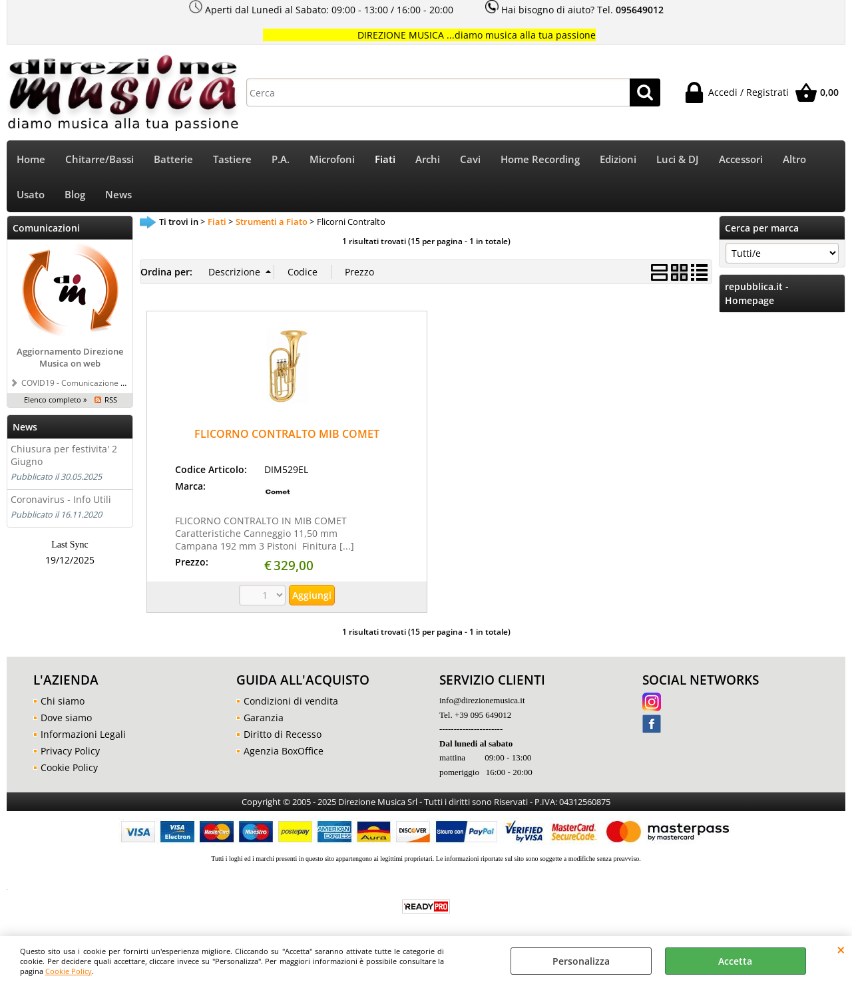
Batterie (173, 159)
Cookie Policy (68, 971)
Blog (75, 195)
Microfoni (332, 159)
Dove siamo (66, 717)
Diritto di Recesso (282, 734)
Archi (427, 159)
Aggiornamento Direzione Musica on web (70, 357)
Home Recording (540, 159)
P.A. (281, 159)
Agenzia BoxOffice (283, 750)
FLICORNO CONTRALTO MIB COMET (286, 433)
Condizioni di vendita (291, 701)
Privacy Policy (70, 750)
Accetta (735, 961)
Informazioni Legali (83, 734)
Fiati (385, 159)
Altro (794, 159)
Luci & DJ (677, 159)
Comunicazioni (46, 228)
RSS (111, 400)
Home (31, 159)
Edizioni (618, 159)
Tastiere (232, 159)
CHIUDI (841, 949)
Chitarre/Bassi (99, 159)
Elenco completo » (55, 400)
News (118, 195)
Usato (31, 195)
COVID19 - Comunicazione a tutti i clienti (95, 382)
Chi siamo (63, 701)
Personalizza (581, 961)
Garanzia (264, 717)
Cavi (470, 159)
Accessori (741, 159)
